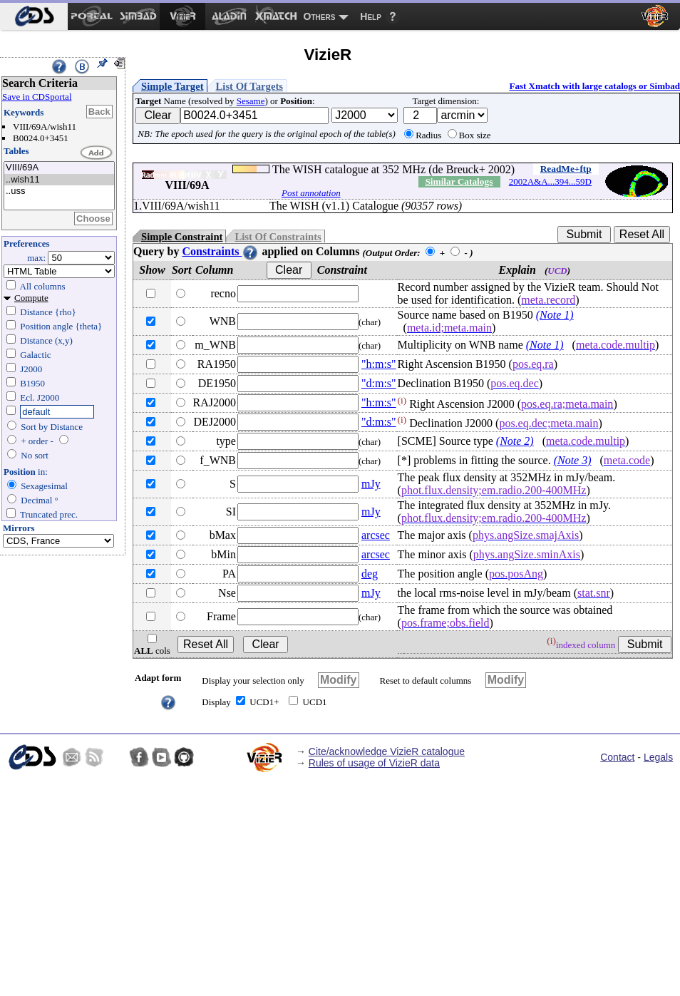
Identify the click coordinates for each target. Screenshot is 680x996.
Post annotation (311, 193)
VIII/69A (59, 168)
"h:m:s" (378, 364)
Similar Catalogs (459, 181)
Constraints (220, 251)
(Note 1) (555, 315)
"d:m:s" (378, 383)
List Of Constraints (278, 236)
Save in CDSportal (37, 96)
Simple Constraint (181, 236)
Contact (617, 757)
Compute (31, 297)
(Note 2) (515, 441)
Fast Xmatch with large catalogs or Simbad (594, 86)
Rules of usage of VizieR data (374, 763)
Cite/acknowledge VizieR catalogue (387, 751)
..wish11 (59, 180)
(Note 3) (573, 460)
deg (369, 574)
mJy (371, 484)
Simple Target (172, 86)
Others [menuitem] (320, 16)
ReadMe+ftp (566, 168)
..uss (59, 191)
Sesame (251, 101)
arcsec (375, 535)
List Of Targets (249, 86)
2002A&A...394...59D (550, 181)
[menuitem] (34, 16)
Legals (658, 757)
